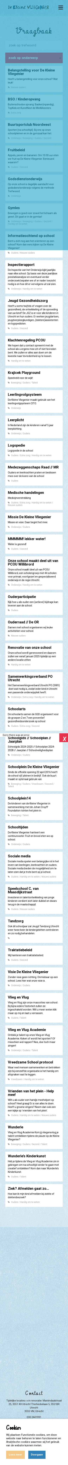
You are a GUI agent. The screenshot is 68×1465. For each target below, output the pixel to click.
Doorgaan (37, 1454)
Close (63, 737)
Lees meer (15, 1454)
